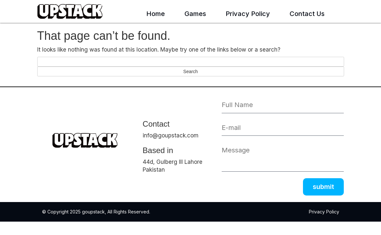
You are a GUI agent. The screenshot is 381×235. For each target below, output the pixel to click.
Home (155, 14)
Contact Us (307, 14)
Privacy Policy (248, 14)
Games (195, 14)
